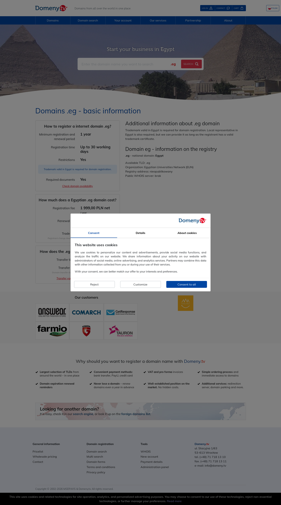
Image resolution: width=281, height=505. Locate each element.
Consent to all (186, 284)
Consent (93, 233)
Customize (140, 284)
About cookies (187, 233)
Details (140, 233)
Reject (94, 284)
